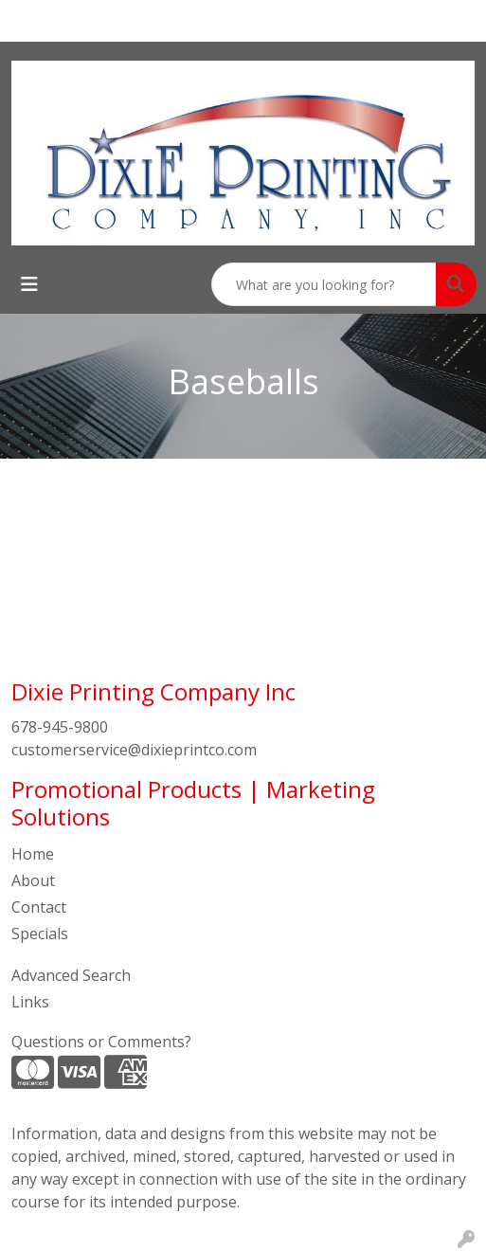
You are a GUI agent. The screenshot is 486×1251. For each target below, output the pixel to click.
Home (32, 853)
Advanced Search (71, 975)
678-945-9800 (59, 726)
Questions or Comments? (101, 1041)
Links (30, 1001)
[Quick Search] (324, 284)
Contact (38, 907)
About (33, 880)
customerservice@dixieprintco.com (134, 749)
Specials (39, 933)
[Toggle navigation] (29, 284)
